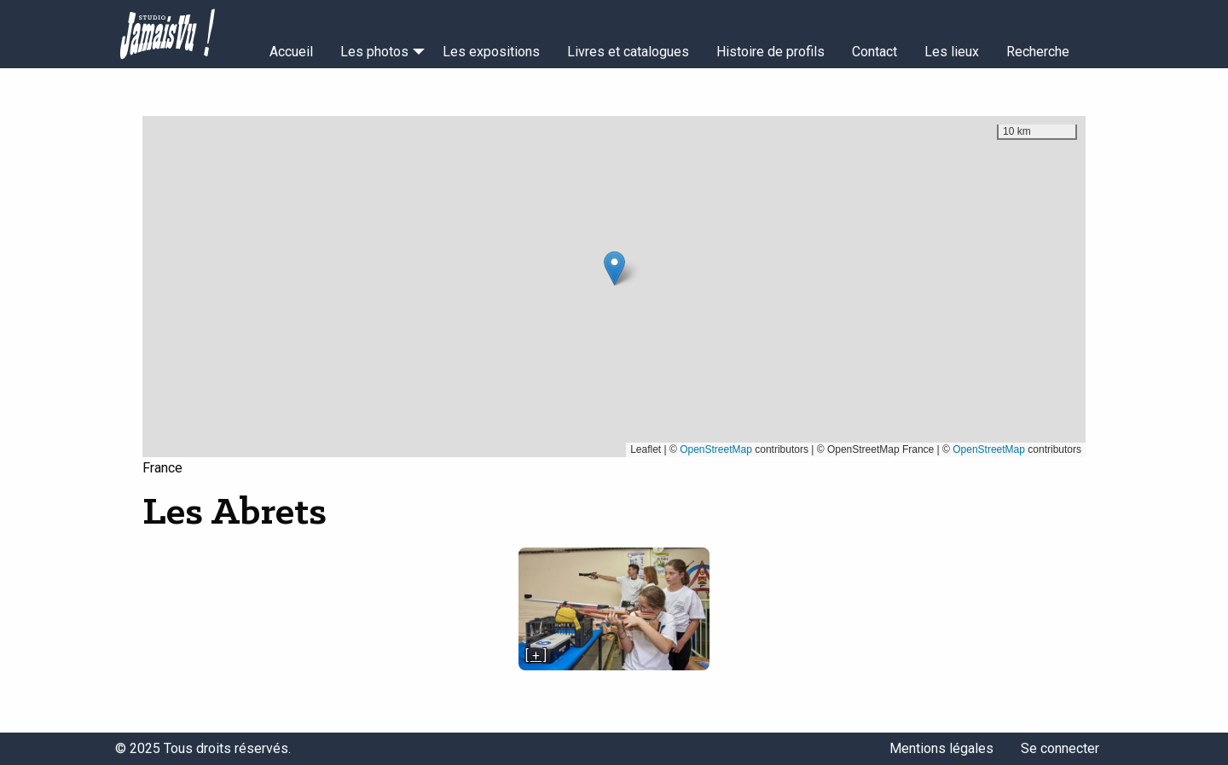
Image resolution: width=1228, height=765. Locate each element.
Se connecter (1060, 748)
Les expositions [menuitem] (491, 51)
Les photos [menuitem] (374, 51)
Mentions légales (941, 748)
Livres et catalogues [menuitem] (628, 51)
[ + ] (536, 655)
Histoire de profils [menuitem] (770, 51)
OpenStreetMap (716, 449)
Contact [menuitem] (874, 51)
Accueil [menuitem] (291, 51)
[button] (614, 268)
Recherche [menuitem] (1037, 51)
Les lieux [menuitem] (951, 51)
